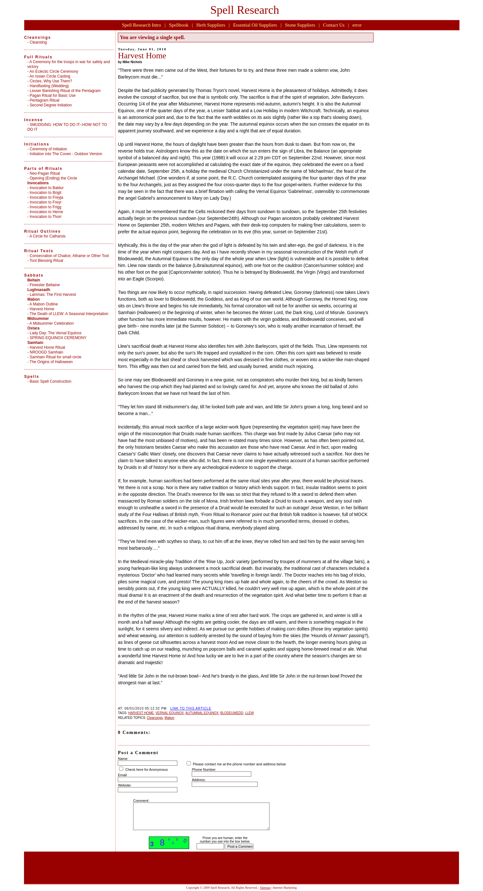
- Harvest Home (40, 309)
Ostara (33, 328)
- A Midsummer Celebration (50, 323)
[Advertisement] (243, 695)
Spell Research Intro (141, 25)
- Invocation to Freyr (44, 202)
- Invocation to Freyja (45, 197)
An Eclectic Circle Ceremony (53, 71)
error (357, 25)
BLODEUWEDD (231, 713)
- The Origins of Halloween (50, 362)
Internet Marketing (285, 887)
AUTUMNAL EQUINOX (202, 713)
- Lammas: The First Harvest (51, 294)
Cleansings (155, 718)
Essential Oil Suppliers (255, 25)
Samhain (35, 342)
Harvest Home (142, 55)
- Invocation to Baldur (45, 188)
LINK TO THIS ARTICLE (190, 708)
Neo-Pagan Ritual (45, 173)
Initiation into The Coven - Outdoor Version (66, 154)
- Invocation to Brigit (44, 192)
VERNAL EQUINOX (170, 713)
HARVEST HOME (141, 713)
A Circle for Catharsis (47, 236)
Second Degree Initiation (51, 105)
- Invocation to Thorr (44, 216)
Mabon (169, 718)
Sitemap (265, 887)
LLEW (249, 713)
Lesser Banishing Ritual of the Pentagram (65, 90)
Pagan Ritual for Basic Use (53, 95)
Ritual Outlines (42, 231)
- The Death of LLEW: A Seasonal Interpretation (67, 314)
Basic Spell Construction (50, 381)
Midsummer (38, 318)
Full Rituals (38, 57)
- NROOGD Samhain (45, 352)
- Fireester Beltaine (43, 285)
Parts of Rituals (43, 168)
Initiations (36, 144)
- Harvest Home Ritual (46, 347)
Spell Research (244, 10)
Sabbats (34, 275)
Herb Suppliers (210, 25)
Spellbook (179, 25)
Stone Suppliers (300, 25)
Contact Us (333, 25)
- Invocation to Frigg (44, 207)
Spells (31, 376)
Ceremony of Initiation (48, 149)
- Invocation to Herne (45, 212)
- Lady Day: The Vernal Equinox (54, 333)
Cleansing (38, 42)
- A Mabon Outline (42, 304)
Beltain (33, 280)
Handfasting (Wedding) (49, 86)
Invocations (38, 183)
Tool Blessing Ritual (46, 260)
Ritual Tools (38, 251)
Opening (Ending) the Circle (53, 178)
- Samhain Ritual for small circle (54, 357)
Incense (33, 120)
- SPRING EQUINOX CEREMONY (56, 338)
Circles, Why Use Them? (51, 81)
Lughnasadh (38, 289)
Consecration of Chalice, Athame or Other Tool (69, 256)
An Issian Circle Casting (49, 76)
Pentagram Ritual (45, 100)
